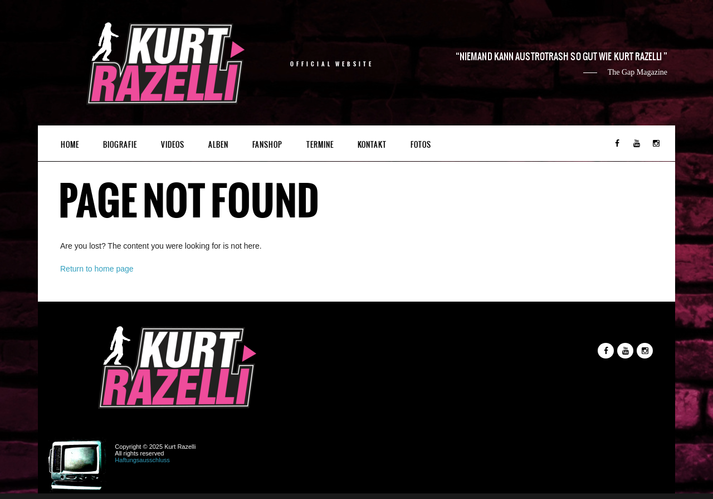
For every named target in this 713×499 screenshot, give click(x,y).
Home (70, 144)
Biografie (120, 144)
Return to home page (97, 268)
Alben (218, 144)
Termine (320, 144)
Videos (172, 144)
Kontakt (372, 144)
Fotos (421, 144)
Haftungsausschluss (142, 460)
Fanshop (267, 144)
